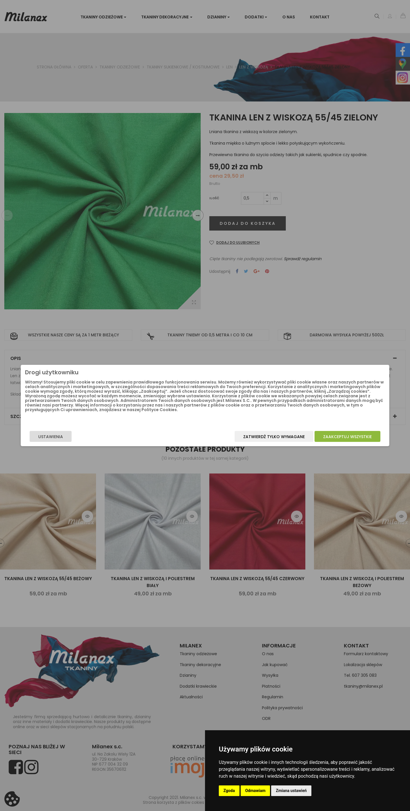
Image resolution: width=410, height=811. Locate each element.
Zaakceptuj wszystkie (303, 438)
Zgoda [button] (229, 790)
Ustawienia (94, 438)
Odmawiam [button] (255, 790)
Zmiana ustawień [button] (291, 790)
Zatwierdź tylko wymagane (230, 438)
